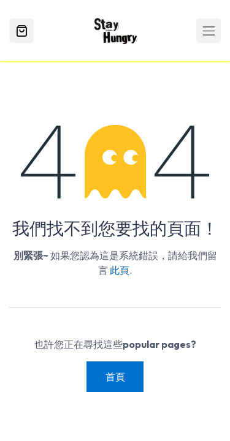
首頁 (115, 377)
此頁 (119, 270)
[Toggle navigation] (208, 30)
